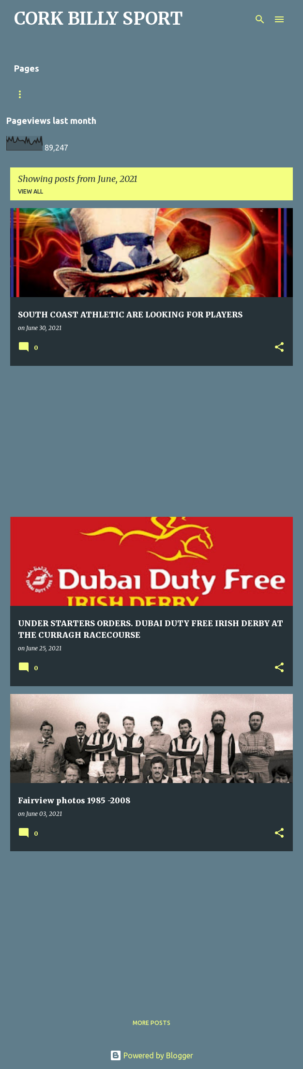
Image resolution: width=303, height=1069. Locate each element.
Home (137, 94)
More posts (151, 1023)
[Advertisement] (151, 441)
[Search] (260, 19)
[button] (279, 347)
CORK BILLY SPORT (98, 19)
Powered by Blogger (151, 1055)
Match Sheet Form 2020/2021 (60, 94)
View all (30, 191)
